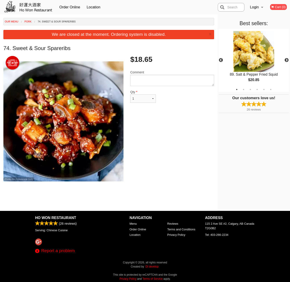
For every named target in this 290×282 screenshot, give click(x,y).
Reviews (172, 223)
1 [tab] (236, 89)
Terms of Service (153, 278)
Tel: (216, 234)
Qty (143, 96)
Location (93, 7)
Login (254, 7)
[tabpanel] (254, 60)
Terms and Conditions (181, 229)
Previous (221, 60)
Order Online (69, 7)
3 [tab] (250, 89)
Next (286, 60)
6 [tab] (270, 89)
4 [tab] (257, 89)
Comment (172, 78)
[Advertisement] (108, 196)
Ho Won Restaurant (55, 218)
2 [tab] (243, 89)
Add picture (12, 63)
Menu (133, 223)
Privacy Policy (176, 234)
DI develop (151, 266)
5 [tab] (264, 89)
